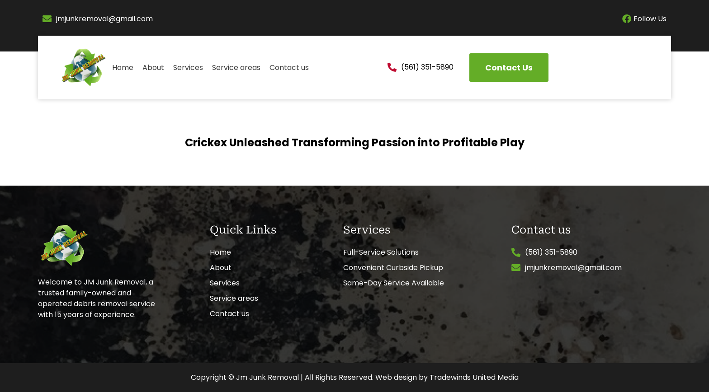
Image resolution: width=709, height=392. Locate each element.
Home (122, 67)
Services (188, 67)
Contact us (289, 67)
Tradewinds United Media (474, 377)
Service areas (236, 67)
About (153, 67)
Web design (396, 377)
